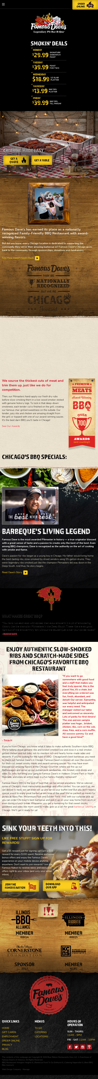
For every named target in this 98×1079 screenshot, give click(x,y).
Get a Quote (18, 160)
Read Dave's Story (15, 572)
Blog (5, 1049)
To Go (38, 1028)
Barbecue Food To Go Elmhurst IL (49, 1062)
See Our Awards (11, 426)
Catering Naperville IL (74, 1062)
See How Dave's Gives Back (20, 258)
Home (5, 1028)
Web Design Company (11, 1069)
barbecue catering (83, 806)
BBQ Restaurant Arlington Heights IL (17, 1062)
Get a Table (41, 160)
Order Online (11, 1040)
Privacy (7, 1044)
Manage (26, 1069)
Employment (10, 1036)
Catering (41, 1032)
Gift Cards (9, 1032)
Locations (41, 1036)
